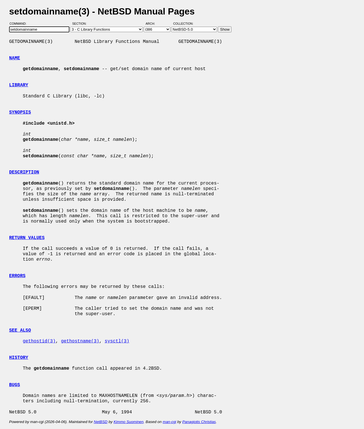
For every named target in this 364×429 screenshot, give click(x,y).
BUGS (14, 385)
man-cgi (169, 422)
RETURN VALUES (27, 238)
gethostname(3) (80, 341)
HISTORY (18, 358)
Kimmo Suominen (128, 422)
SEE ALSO (20, 330)
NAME (14, 58)
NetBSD (100, 422)
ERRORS (17, 276)
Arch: (153, 23)
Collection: (183, 23)
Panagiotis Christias (199, 422)
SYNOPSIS (20, 112)
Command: (20, 23)
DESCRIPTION (24, 172)
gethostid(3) (39, 341)
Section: (80, 23)
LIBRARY (18, 85)
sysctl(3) (117, 341)
